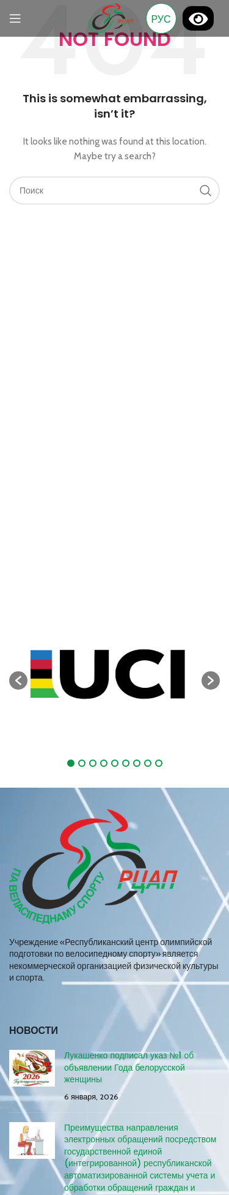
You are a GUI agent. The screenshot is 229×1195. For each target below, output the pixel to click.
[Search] (114, 190)
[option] (114, 674)
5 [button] (114, 763)
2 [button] (81, 763)
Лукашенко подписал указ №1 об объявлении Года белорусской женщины (129, 1067)
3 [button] (92, 763)
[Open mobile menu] (15, 18)
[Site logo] (111, 17)
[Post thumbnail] (32, 1076)
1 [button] (71, 763)
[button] (18, 680)
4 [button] (103, 763)
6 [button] (125, 763)
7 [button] (136, 763)
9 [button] (158, 763)
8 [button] (147, 763)
